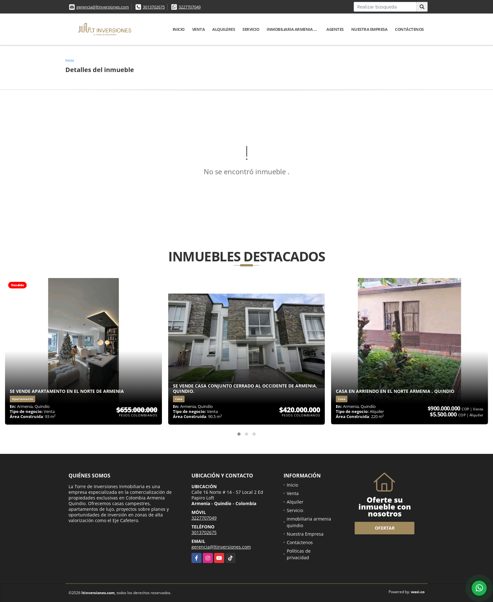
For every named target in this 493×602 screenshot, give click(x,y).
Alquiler (295, 502)
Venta (198, 29)
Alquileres (223, 29)
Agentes (335, 29)
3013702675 (154, 7)
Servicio (250, 29)
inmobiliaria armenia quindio (295, 29)
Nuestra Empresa (369, 29)
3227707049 (190, 7)
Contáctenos (409, 29)
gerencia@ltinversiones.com (102, 7)
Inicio (179, 29)
